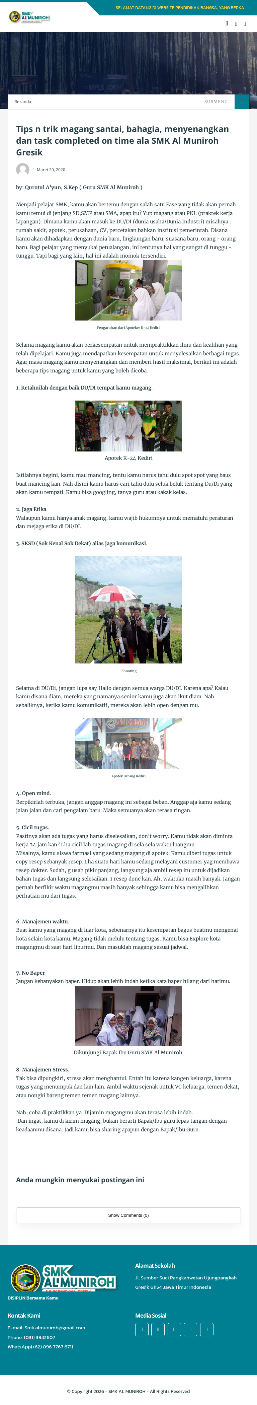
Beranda (22, 101)
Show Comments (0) (128, 1215)
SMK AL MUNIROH (127, 1391)
